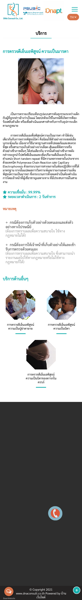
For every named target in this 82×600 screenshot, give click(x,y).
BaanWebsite (8, 598)
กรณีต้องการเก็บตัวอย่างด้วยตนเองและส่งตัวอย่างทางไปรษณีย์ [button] (39, 228)
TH (73, 17)
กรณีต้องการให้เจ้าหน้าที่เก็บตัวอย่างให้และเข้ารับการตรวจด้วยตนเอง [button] (40, 253)
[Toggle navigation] (74, 10)
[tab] (41, 228)
